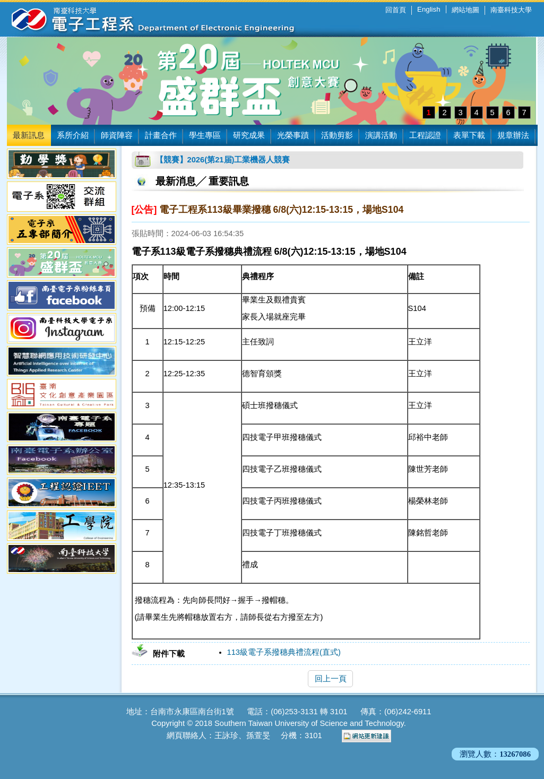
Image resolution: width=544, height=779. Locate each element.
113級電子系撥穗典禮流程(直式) (284, 652)
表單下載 (469, 135)
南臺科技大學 (511, 10)
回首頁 (395, 10)
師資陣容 (117, 135)
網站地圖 (465, 10)
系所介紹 (73, 135)
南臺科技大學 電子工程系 (145, 18)
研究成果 (249, 135)
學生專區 (205, 135)
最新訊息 (29, 135)
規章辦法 (513, 135)
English (428, 9)
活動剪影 (337, 135)
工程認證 (425, 135)
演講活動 (381, 135)
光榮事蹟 (293, 135)
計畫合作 (161, 135)
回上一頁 (331, 678)
